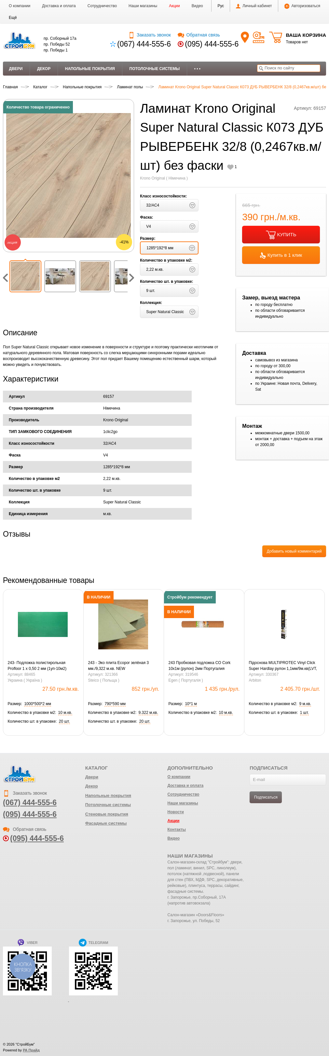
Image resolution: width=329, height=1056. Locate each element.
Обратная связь (199, 34)
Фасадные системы (106, 823)
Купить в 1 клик (281, 255)
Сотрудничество (102, 6)
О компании (19, 6)
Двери (16, 68)
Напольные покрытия (90, 68)
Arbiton (255, 680)
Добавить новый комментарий (294, 551)
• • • (197, 68)
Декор (43, 68)
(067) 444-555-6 (144, 44)
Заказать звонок (149, 34)
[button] (13, 17)
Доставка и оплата (59, 6)
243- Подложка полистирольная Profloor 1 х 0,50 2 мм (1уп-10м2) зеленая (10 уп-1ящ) (37, 666)
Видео (197, 6)
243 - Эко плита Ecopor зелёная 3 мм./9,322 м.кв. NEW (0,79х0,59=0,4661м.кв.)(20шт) (118, 666)
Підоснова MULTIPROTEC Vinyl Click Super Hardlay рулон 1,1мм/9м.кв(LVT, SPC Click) (283, 666)
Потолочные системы (155, 68)
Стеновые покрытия (106, 814)
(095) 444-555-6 (212, 44)
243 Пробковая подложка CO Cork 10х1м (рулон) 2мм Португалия (200, 665)
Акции (174, 6)
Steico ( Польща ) (103, 680)
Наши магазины (143, 6)
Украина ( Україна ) (25, 680)
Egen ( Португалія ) (186, 680)
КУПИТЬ (281, 235)
